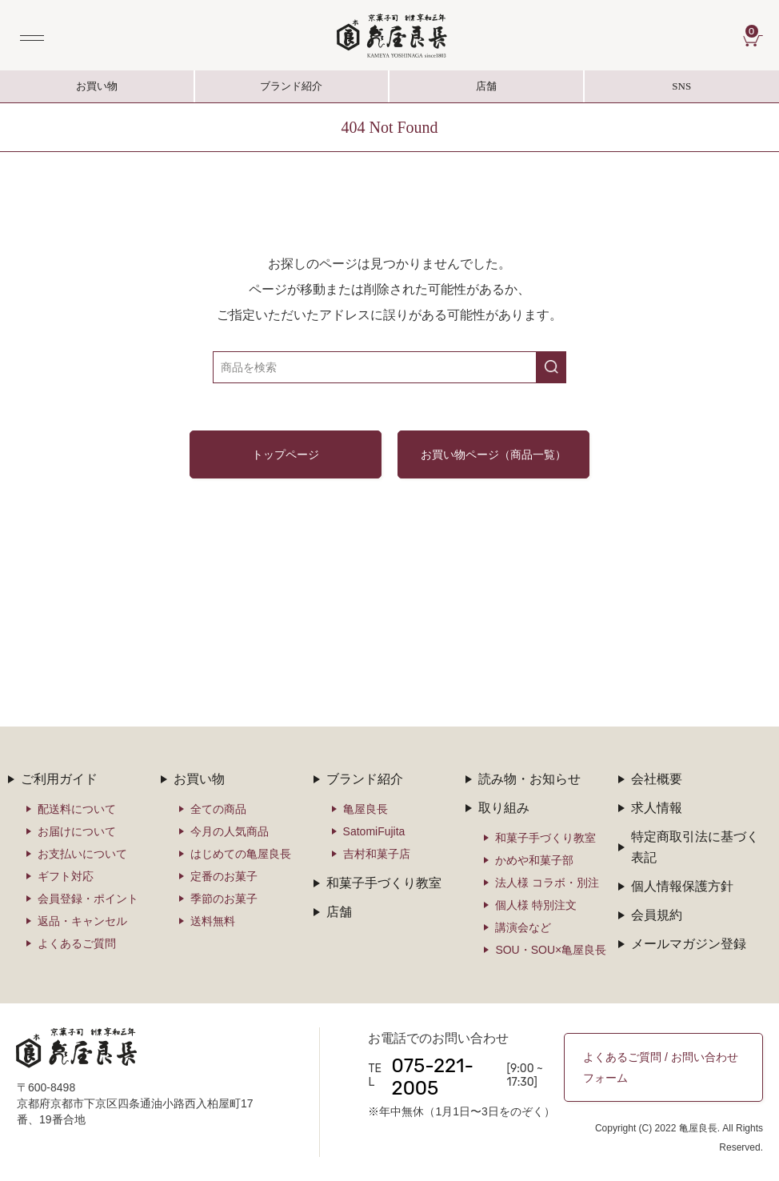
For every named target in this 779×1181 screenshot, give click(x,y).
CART (754, 31)
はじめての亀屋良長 (240, 853)
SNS (682, 91)
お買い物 (97, 86)
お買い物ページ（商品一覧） (493, 454)
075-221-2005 (433, 1077)
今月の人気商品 (229, 831)
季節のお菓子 (224, 898)
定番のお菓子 (224, 876)
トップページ (285, 454)
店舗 (486, 86)
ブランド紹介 (292, 91)
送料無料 (212, 921)
